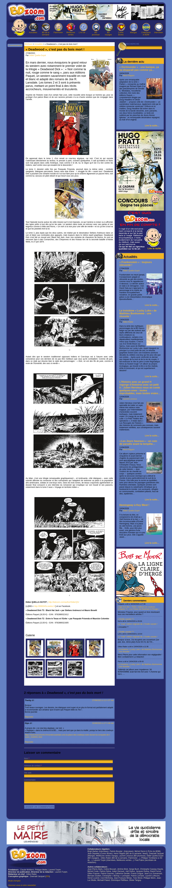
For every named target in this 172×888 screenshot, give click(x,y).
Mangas (133, 28)
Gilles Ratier (128, 322)
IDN (47, 876)
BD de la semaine (46, 29)
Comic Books (121, 29)
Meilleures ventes (71, 29)
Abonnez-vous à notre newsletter (22, 885)
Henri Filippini (129, 75)
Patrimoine (58, 28)
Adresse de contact (32, 765)
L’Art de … (83, 28)
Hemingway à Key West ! (134, 505)
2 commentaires (15, 45)
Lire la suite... (152, 125)
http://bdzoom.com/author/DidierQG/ (64, 602)
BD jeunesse (96, 29)
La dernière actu (133, 61)
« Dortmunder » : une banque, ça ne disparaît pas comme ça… (139, 68)
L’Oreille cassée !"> (140, 623)
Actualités (33, 28)
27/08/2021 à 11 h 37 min (103, 700)
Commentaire (30, 780)
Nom (26, 758)
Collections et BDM (146, 29)
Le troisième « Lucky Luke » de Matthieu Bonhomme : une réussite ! (138, 313)
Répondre (29, 717)
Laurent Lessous (130, 399)
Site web (27, 773)
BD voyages (108, 29)
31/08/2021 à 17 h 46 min (103, 723)
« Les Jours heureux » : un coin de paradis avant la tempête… (138, 442)
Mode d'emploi (14, 881)
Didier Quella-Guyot (131, 271)
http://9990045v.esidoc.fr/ (44, 606)
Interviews (159, 28)
